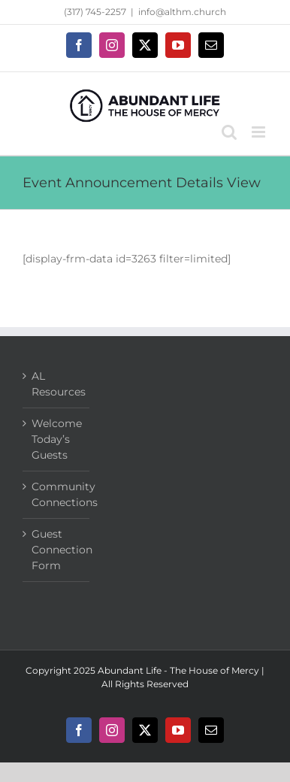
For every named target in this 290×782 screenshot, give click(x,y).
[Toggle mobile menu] (259, 132)
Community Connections (57, 494)
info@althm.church (182, 11)
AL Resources (57, 384)
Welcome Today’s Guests (57, 439)
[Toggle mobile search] (229, 132)
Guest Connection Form (57, 549)
